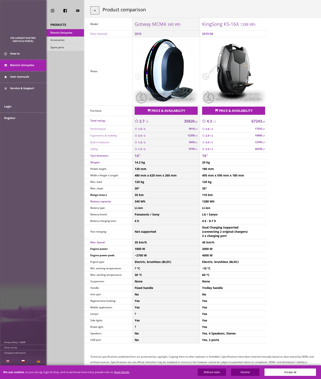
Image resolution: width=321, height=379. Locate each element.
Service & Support (19, 91)
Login (8, 113)
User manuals (16, 79)
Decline (245, 372)
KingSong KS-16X (228, 23)
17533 (260, 127)
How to (12, 56)
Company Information (15, 352)
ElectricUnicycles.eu (23, 20)
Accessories (57, 40)
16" (205, 154)
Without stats (212, 372)
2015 (138, 33)
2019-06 (207, 33)
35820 (191, 119)
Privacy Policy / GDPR (14, 342)
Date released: (99, 32)
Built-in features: (100, 140)
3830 (193, 140)
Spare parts (57, 48)
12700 (260, 140)
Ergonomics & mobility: (103, 133)
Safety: (94, 147)
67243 (258, 119)
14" (138, 154)
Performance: (98, 127)
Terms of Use (10, 347)
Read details (121, 372)
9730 (193, 147)
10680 (260, 134)
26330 (260, 147)
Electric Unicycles (61, 33)
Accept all (290, 372)
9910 (193, 127)
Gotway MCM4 (158, 23)
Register (10, 124)
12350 (192, 134)
